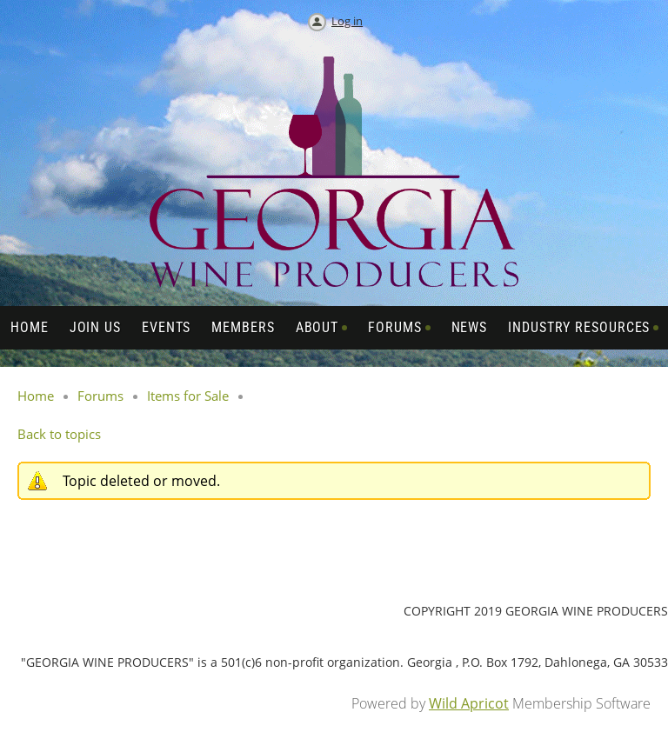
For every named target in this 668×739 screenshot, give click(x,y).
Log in (347, 21)
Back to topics (59, 434)
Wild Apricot (469, 703)
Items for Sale (188, 395)
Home (35, 395)
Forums (100, 395)
